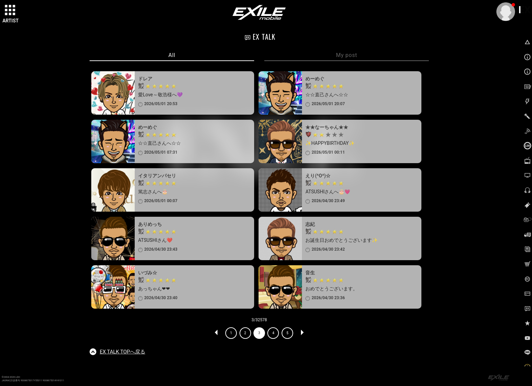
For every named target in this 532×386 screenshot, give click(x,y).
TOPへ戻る (122, 352)
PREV (216, 333)
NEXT (302, 333)
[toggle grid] (10, 10)
